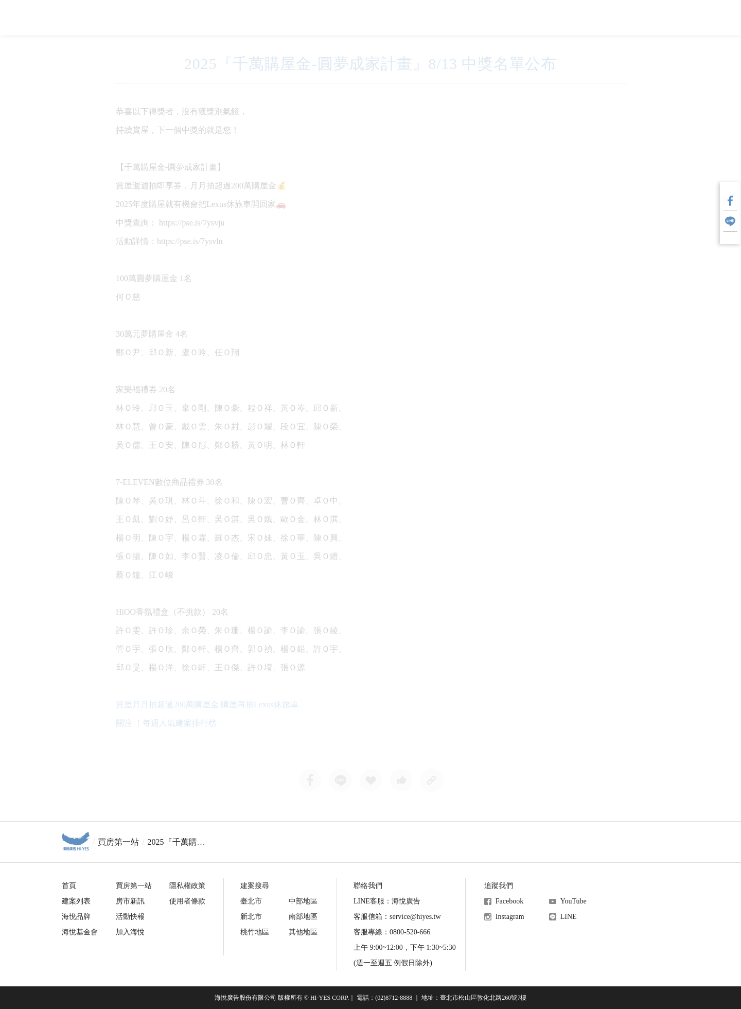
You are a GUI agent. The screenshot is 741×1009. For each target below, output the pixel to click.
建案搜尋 (254, 886)
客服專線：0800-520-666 (392, 932)
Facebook (509, 901)
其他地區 (303, 932)
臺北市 (251, 901)
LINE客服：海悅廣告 (387, 901)
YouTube (573, 901)
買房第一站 (118, 842)
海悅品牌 (76, 916)
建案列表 (76, 901)
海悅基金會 (80, 932)
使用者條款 (187, 901)
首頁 (69, 886)
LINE (568, 916)
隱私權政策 (187, 886)
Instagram (510, 916)
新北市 (251, 916)
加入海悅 (130, 932)
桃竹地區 (254, 932)
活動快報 (130, 916)
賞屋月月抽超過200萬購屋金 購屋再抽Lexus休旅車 (207, 704)
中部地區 (303, 901)
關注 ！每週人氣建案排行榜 (166, 723)
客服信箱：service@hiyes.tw (397, 916)
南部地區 (303, 916)
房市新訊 (130, 901)
